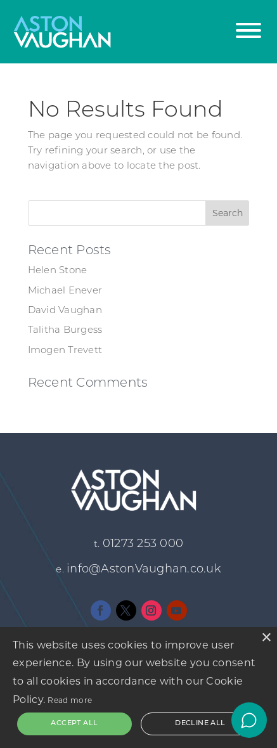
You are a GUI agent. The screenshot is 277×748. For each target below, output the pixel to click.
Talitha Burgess (65, 330)
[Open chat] (249, 720)
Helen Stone (57, 271)
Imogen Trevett (65, 351)
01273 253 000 (143, 544)
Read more (70, 700)
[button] (248, 24)
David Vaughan (65, 311)
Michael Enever (65, 291)
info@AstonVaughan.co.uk (144, 570)
